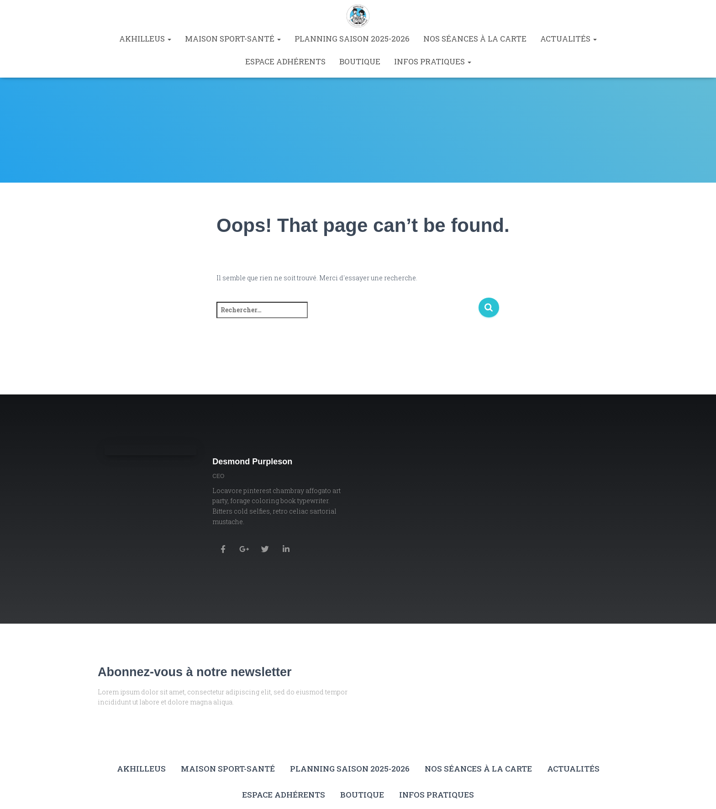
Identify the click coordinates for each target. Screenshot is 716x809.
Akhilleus (145, 38)
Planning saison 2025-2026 (352, 38)
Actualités (568, 38)
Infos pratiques (432, 61)
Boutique (359, 61)
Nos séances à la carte (474, 38)
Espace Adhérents (285, 61)
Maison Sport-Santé (233, 38)
